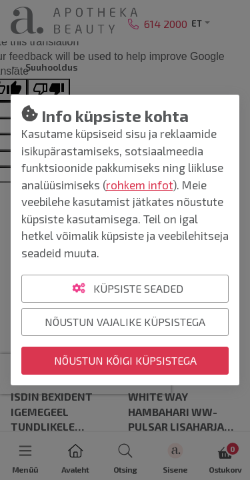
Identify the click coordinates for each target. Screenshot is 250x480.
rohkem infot (139, 184)
